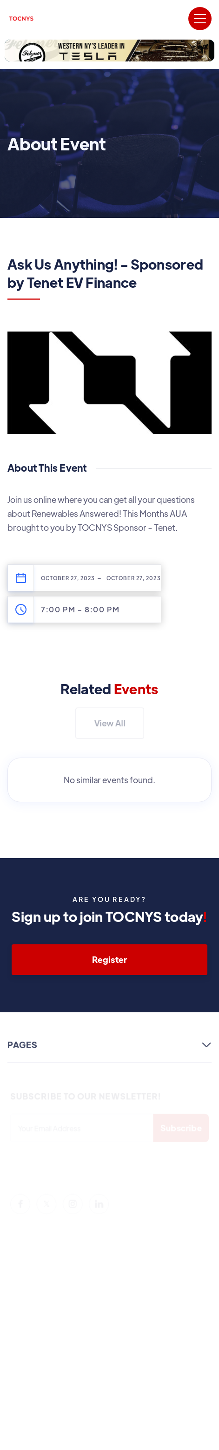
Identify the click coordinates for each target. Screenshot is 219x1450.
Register (109, 959)
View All (109, 723)
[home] (21, 18)
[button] (200, 18)
